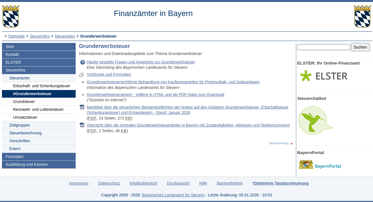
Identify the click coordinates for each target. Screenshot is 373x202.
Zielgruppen (19, 125)
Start (10, 46)
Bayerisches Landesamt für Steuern (173, 195)
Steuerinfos (40, 36)
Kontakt (12, 54)
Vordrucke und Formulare (109, 74)
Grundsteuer (24, 101)
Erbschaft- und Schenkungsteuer (41, 86)
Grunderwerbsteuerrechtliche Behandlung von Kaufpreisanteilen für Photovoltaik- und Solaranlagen (173, 82)
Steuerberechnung (25, 133)
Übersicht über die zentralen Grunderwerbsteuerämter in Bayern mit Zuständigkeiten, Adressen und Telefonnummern (188, 125)
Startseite (16, 36)
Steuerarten (65, 36)
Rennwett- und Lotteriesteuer (38, 109)
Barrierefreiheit (230, 183)
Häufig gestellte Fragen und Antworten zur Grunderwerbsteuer (141, 62)
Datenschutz (109, 183)
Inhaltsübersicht (143, 183)
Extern (14, 148)
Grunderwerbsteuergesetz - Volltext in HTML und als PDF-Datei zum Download (155, 94)
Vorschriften (19, 141)
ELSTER (13, 62)
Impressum (78, 183)
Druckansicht (178, 183)
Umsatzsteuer (25, 117)
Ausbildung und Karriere (27, 164)
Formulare (15, 156)
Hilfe (203, 183)
